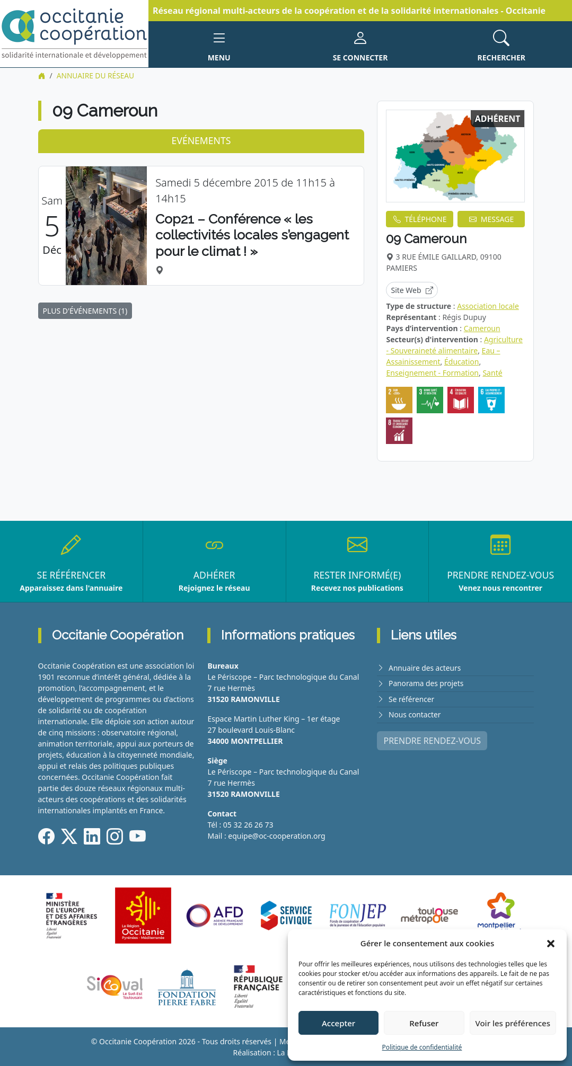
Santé (492, 372)
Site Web (412, 290)
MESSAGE (491, 219)
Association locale (488, 305)
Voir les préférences (513, 1023)
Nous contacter (415, 713)
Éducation (461, 361)
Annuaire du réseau (96, 75)
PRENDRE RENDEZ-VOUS (432, 739)
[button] (550, 943)
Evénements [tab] (201, 140)
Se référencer (412, 698)
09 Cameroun (426, 238)
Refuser (423, 1023)
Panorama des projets (427, 683)
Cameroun (482, 328)
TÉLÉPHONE (420, 219)
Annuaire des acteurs (425, 667)
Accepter (338, 1023)
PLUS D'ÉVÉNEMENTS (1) (85, 310)
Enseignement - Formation (432, 372)
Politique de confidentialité (422, 1047)
